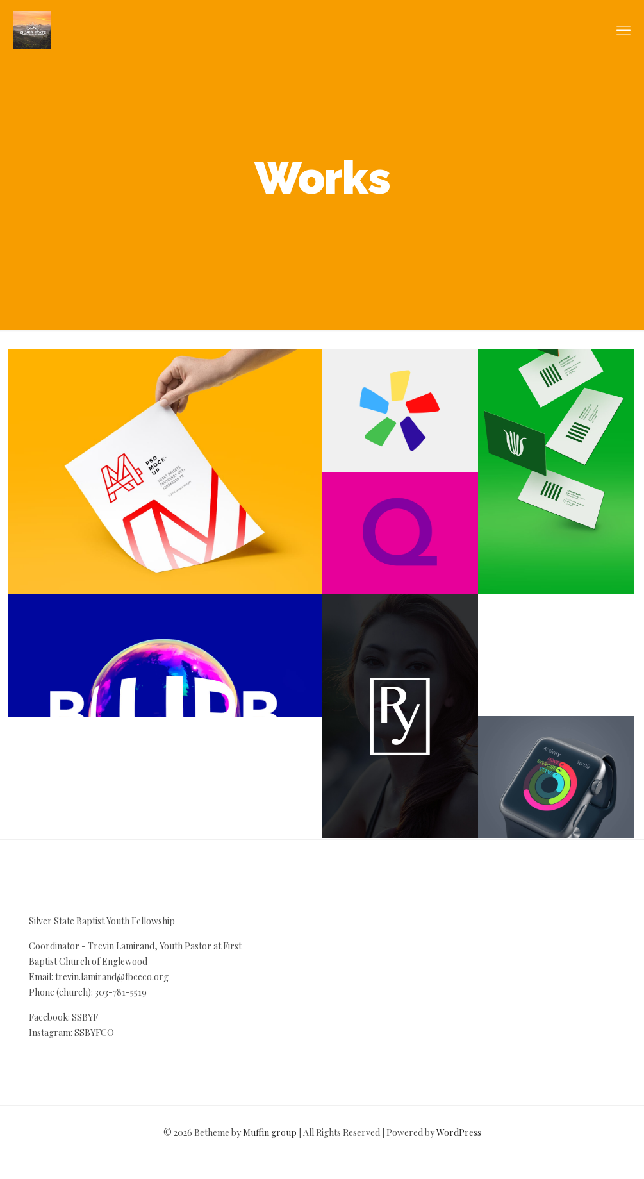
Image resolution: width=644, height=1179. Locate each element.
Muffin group (270, 1132)
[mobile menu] (623, 29)
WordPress (458, 1132)
